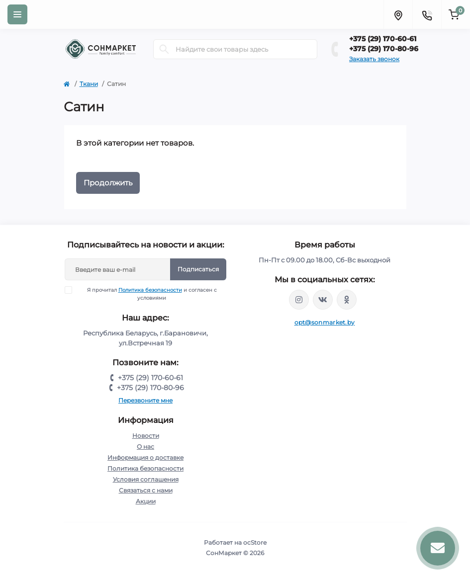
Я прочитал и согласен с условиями (147, 293)
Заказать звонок (374, 59)
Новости (145, 435)
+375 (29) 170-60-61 (382, 38)
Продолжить (108, 182)
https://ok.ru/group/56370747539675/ (346, 300)
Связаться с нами (146, 490)
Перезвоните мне (145, 400)
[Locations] (397, 14)
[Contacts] (426, 14)
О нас (145, 446)
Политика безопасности (150, 290)
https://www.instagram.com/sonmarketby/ (298, 300)
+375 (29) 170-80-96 (383, 48)
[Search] (164, 49)
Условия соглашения (146, 479)
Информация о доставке (145, 457)
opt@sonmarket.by (324, 322)
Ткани (89, 83)
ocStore (255, 542)
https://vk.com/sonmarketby (322, 300)
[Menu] (17, 14)
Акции (146, 501)
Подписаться (198, 269)
